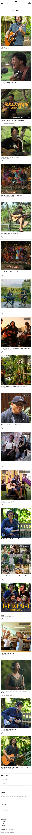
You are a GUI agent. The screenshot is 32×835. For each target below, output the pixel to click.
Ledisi (10, 654)
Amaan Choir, (3, 695)
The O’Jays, (7, 654)
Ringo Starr (11, 730)
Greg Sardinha (10, 349)
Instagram (3, 821)
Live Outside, (6, 123)
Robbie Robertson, (3, 616)
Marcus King (12, 616)
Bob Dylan (9, 311)
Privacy (7, 832)
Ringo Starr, (8, 616)
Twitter (3, 825)
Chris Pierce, (6, 387)
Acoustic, (5, 83)
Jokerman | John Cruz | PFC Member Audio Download (12, 120)
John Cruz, (2, 83)
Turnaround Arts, (3, 654)
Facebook (3, 819)
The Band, (2, 730)
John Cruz (3, 47)
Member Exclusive (11, 123)
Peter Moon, (6, 349)
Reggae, (5, 158)
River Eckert (10, 387)
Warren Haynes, (6, 768)
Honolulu (8, 83)
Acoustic (8, 158)
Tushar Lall (10, 695)
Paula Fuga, (7, 502)
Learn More (3, 804)
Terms (2, 832)
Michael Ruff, (6, 311)
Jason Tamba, (6, 196)
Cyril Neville (11, 768)
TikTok (2, 823)
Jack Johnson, (3, 502)
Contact (12, 832)
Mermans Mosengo (11, 196)
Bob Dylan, (2, 768)
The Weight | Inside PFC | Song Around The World (12, 538)
